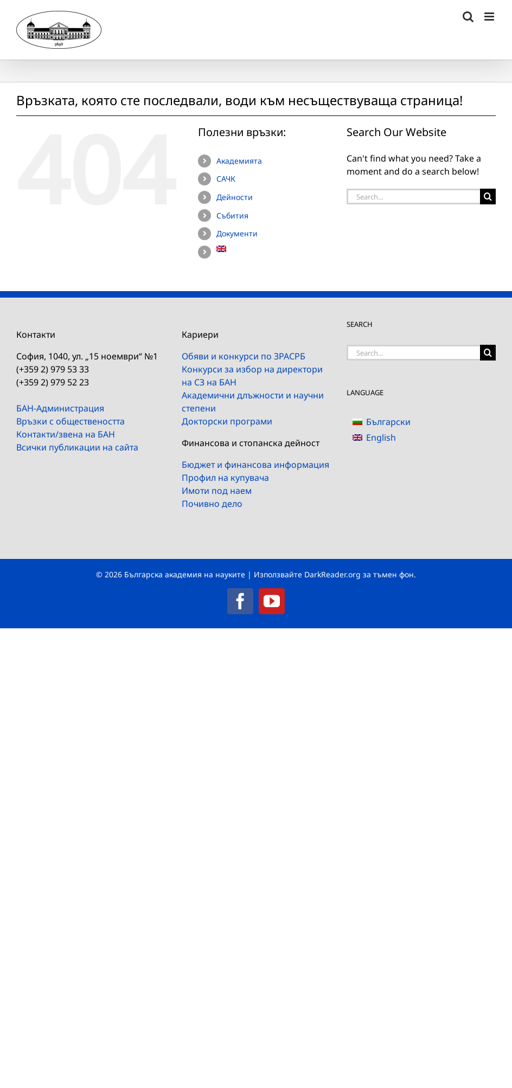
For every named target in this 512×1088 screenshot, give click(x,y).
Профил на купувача (225, 478)
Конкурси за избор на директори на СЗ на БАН (252, 375)
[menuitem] (273, 249)
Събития (232, 215)
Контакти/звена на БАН (65, 434)
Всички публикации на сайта (77, 447)
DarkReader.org (332, 574)
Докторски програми (227, 421)
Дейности (234, 197)
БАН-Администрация (60, 408)
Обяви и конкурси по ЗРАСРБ (243, 356)
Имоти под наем (217, 491)
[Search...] (413, 196)
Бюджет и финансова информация (255, 465)
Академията (239, 161)
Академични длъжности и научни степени (253, 401)
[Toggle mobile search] (468, 16)
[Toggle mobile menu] (490, 16)
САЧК (225, 178)
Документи (237, 233)
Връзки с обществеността (70, 421)
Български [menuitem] (388, 422)
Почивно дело (212, 504)
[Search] (488, 196)
